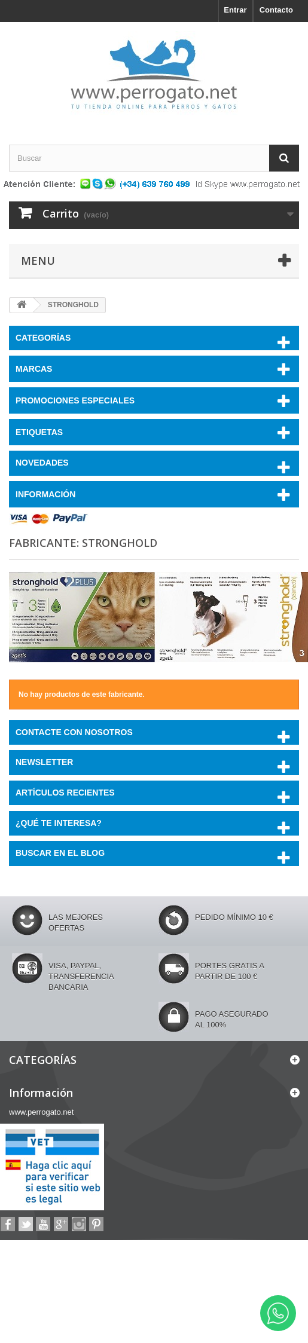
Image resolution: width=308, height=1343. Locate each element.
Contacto (276, 9)
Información (45, 494)
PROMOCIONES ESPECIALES (75, 400)
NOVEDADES (42, 462)
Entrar (235, 9)
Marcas (34, 369)
